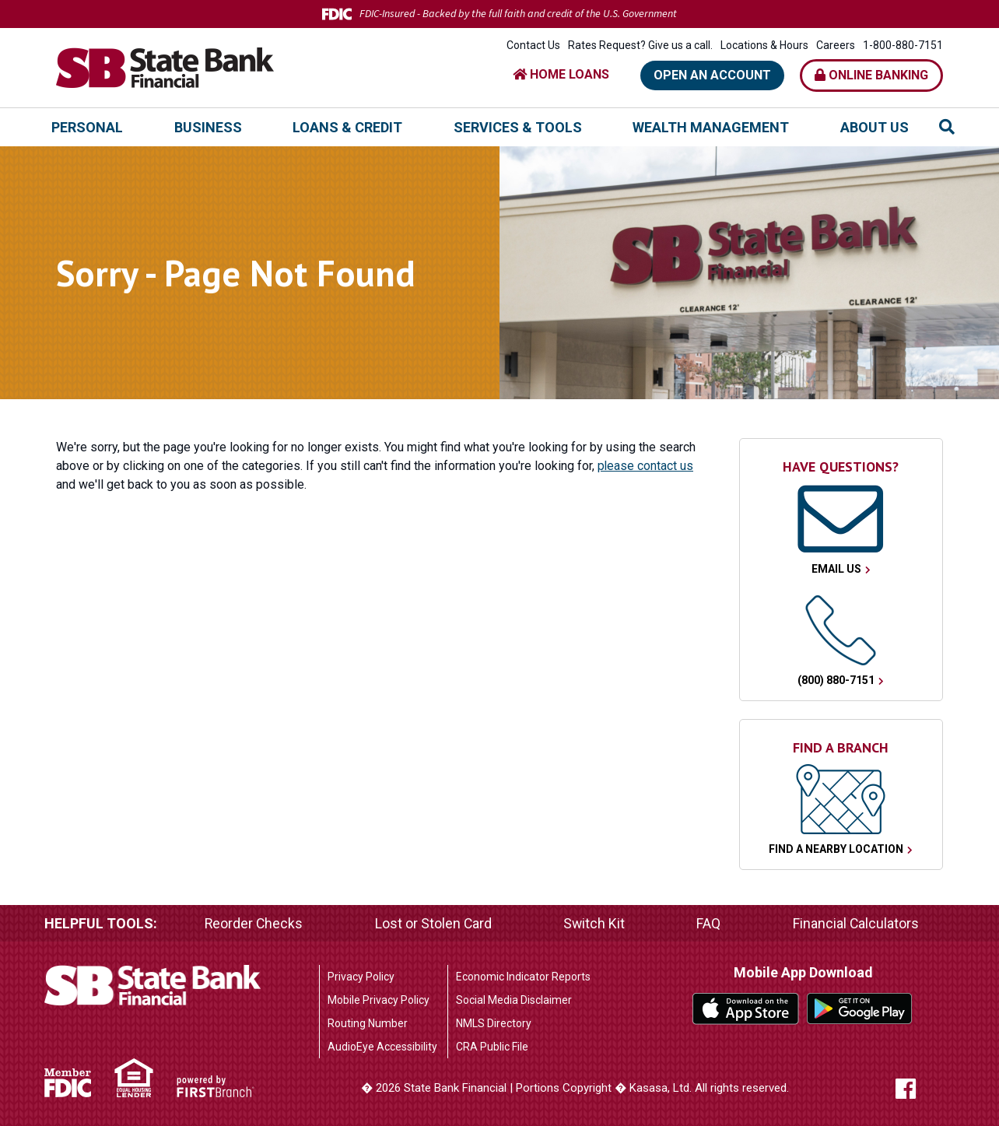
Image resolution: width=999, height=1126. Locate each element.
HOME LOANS (561, 74)
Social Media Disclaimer (514, 999)
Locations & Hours (764, 45)
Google (860, 1008)
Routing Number (368, 1023)
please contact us (646, 465)
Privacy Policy (361, 976)
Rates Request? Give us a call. (640, 45)
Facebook (917, 1088)
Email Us (836, 569)
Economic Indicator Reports (523, 976)
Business (208, 127)
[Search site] (947, 127)
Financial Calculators (855, 923)
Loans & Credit (347, 127)
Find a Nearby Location (836, 849)
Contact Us (533, 45)
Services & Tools (518, 127)
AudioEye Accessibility (382, 1046)
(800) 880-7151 (836, 680)
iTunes (745, 1008)
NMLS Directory (493, 1023)
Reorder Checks (254, 923)
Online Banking (871, 75)
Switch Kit (594, 923)
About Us (874, 127)
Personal (87, 127)
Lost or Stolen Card (433, 923)
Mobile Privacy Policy (378, 999)
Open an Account (712, 75)
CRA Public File (492, 1046)
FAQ (709, 923)
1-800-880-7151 (903, 45)
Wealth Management (711, 127)
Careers (835, 45)
